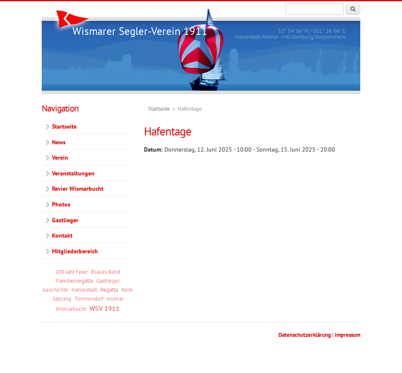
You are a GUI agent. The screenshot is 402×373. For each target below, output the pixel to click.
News (59, 142)
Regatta (109, 289)
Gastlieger (65, 220)
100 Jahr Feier (71, 271)
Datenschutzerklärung (305, 334)
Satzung (61, 298)
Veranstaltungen (73, 173)
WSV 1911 (104, 308)
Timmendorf (89, 298)
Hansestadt (84, 289)
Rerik (127, 289)
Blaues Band (105, 271)
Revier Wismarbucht (77, 188)
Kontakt (62, 235)
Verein (60, 157)
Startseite (159, 108)
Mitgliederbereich (75, 251)
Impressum (347, 334)
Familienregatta (74, 280)
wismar (115, 298)
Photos (61, 204)
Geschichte (55, 289)
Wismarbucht (71, 308)
